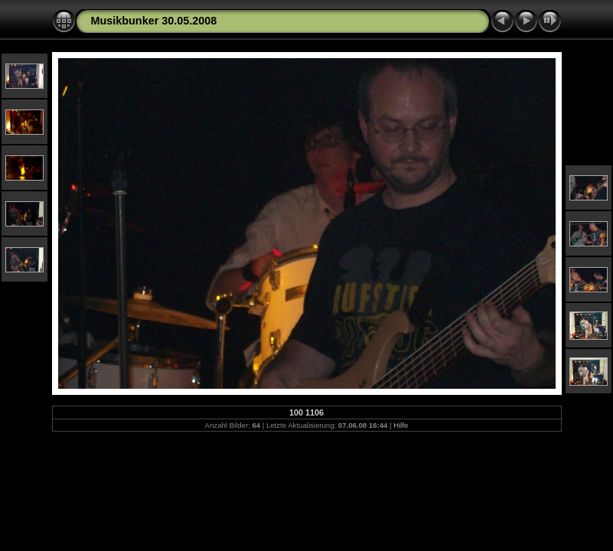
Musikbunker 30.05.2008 (154, 21)
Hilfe (400, 425)
